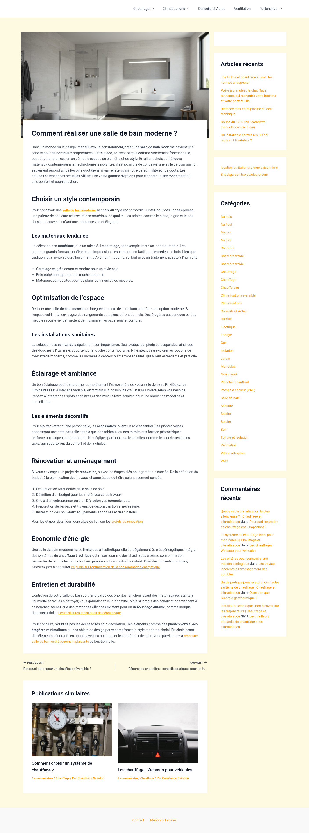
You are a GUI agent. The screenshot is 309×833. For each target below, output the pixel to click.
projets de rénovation (127, 521)
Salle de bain (231, 405)
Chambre (228, 255)
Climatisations (182, 9)
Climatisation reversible (239, 302)
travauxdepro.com (235, 181)
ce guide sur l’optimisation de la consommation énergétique (117, 567)
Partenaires (271, 9)
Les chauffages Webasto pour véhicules (157, 770)
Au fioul (227, 231)
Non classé (229, 381)
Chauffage (151, 9)
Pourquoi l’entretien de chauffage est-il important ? (243, 534)
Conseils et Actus (216, 9)
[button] (159, 9)
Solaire (226, 421)
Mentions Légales (162, 820)
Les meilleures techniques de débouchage (91, 613)
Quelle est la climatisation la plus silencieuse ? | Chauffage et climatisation (246, 523)
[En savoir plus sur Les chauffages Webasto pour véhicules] (158, 733)
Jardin (226, 365)
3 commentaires (43, 778)
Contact (139, 820)
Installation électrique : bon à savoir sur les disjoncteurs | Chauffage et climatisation (248, 628)
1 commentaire (128, 778)
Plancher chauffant (235, 389)
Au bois (226, 223)
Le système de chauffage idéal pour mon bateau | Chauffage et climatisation (248, 552)
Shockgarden (250, 174)
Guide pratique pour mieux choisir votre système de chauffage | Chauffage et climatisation (247, 599)
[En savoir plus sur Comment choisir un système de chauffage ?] (72, 729)
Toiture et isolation (235, 444)
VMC (225, 468)
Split (224, 436)
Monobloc (228, 373)
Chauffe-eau (230, 294)
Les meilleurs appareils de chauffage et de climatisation (246, 639)
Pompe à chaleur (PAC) (239, 397)
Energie (226, 342)
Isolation (227, 357)
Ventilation (245, 9)
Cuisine (226, 326)
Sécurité (227, 413)
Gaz (224, 350)
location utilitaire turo (237, 167)
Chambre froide (233, 263)
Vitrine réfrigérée (234, 460)
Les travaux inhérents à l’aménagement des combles (249, 581)
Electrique (228, 334)
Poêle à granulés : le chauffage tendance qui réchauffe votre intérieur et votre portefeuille (250, 95)
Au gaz (226, 239)
